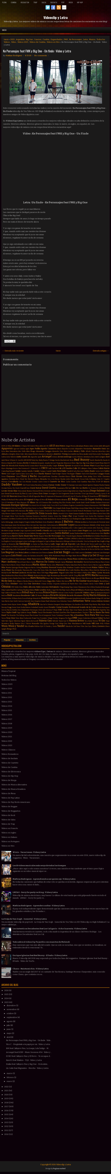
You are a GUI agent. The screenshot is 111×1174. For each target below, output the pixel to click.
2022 (6, 1087)
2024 (6, 998)
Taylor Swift (11, 612)
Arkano (54, 457)
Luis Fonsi (16, 555)
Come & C (100, 479)
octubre (10, 1013)
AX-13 (52, 445)
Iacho (3, 522)
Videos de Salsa (8, 820)
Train (34, 618)
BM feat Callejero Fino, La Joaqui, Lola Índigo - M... (28, 1048)
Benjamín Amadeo (44, 463)
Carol (8, 474)
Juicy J (17, 533)
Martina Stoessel (48, 567)
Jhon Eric (20, 528)
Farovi (41, 508)
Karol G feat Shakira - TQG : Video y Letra (24, 1060)
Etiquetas (20, 640)
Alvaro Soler (20, 454)
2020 (6, 1095)
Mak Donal (5, 559)
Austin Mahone (77, 457)
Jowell (33, 531)
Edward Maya (22, 496)
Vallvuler (55, 621)
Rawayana (100, 593)
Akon (59, 449)
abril (9, 1037)
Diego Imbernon (73, 491)
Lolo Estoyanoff (19, 549)
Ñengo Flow (11, 629)
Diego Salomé (97, 490)
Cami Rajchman (7, 471)
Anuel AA (26, 457)
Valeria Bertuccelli (32, 621)
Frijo (93, 511)
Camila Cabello (27, 471)
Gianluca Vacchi (85, 513)
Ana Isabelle (72, 454)
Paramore (82, 587)
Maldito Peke (40, 559)
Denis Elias (12, 491)
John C (71, 528)
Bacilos (57, 460)
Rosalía (83, 598)
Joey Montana (63, 528)
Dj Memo (35, 494)
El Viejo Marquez (21, 502)
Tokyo (102, 615)
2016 (6, 1110)
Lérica (38, 556)
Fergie (3, 511)
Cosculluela (13, 481)
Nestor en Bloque (93, 578)
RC (81, 592)
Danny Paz (11, 488)
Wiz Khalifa (29, 626)
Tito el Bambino (77, 615)
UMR (74, 618)
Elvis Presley (66, 502)
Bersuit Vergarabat (57, 463)
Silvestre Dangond (53, 604)
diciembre (11, 1005)
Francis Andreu (39, 511)
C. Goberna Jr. (34, 468)
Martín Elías (62, 567)
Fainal (19, 508)
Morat (63, 575)
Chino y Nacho (29, 476)
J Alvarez (57, 522)
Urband (94, 618)
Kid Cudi (9, 539)
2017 (6, 1106)
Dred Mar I (78, 494)
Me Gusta (53, 570)
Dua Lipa (85, 494)
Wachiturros (77, 623)
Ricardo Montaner (75, 595)
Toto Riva (19, 618)
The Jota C (85, 612)
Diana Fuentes (62, 491)
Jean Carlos (47, 525)
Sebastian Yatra (81, 600)
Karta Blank (24, 536)
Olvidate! (14, 584)
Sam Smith (14, 601)
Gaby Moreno (6, 513)
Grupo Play (67, 516)
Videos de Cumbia (37, 42)
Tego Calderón (22, 612)
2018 (6, 1102)
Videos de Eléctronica (11, 772)
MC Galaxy (44, 556)
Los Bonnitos (55, 549)
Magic (70, 556)
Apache (34, 457)
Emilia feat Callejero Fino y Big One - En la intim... (27, 1064)
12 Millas (9, 446)
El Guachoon (93, 496)
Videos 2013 (6, 702)
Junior (53, 533)
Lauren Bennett (35, 547)
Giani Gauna (73, 513)
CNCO (44, 468)
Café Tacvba (53, 468)
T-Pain (54, 610)
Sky (99, 604)
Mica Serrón (94, 570)
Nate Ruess (26, 578)
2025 (6, 994)
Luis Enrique (105, 553)
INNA (107, 519)
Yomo (78, 626)
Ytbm (82, 626)
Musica (92, 39)
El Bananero (58, 496)
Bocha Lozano (30, 466)
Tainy (67, 610)
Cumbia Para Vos (88, 482)
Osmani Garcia (88, 584)
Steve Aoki (42, 610)
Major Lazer (104, 556)
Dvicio (91, 493)
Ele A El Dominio (42, 502)
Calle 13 (76, 468)
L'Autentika (52, 539)
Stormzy (49, 610)
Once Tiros (23, 584)
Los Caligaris (73, 549)
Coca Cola (84, 479)
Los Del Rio (96, 549)
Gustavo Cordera (8, 519)
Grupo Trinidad (78, 516)
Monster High (45, 575)
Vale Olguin (9, 621)
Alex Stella (22, 451)
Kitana (21, 539)
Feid (72, 508)
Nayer (48, 578)
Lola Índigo (9, 549)
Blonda (12, 466)
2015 (6, 1114)
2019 (6, 1098)
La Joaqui (18, 541)
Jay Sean (40, 525)
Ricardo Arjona (58, 595)
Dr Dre (58, 494)
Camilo (36, 471)
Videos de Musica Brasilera (13, 789)
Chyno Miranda (40, 479)
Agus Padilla (35, 448)
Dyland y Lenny (100, 494)
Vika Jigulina (44, 623)
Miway (30, 575)
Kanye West (99, 533)
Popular (7, 640)
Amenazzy (42, 454)
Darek (17, 488)
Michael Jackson (19, 573)
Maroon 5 (60, 565)
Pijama (96, 590)
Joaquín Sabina (51, 528)
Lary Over (102, 544)
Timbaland (60, 615)
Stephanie (25, 610)
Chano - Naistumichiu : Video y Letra (31, 969)
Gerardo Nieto (51, 513)
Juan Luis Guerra (70, 531)
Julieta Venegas (36, 533)
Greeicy (50, 516)
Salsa (44, 2)
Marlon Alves (51, 565)
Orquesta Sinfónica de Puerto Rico (65, 584)
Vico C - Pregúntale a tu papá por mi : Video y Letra (28, 1044)
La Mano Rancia (54, 541)
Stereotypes (34, 610)
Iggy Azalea (14, 522)
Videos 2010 (6, 688)
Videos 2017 (6, 719)
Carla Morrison (78, 471)
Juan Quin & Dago (95, 531)
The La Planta (95, 612)
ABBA (41, 446)
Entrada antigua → (101, 351)
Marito (8, 565)
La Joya (25, 541)
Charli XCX (85, 474)
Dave (28, 488)
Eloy (60, 502)
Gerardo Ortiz (63, 513)
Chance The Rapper (68, 474)
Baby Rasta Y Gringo (47, 460)
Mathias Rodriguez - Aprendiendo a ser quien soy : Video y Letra (44, 879)
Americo (49, 454)
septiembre (12, 1017)
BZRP (29, 460)
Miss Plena (14, 575)
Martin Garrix (88, 565)
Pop (62, 2)
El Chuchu (77, 496)
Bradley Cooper (52, 466)
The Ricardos (11, 615)
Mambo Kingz (62, 559)
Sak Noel (107, 598)
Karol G (15, 536)
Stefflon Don (16, 610)
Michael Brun (105, 570)
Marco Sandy (31, 562)
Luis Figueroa (6, 556)
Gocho (22, 516)
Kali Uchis (87, 533)
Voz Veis (67, 623)
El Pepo (36, 500)
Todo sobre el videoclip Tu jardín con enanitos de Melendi (41, 942)
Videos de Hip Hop (9, 776)
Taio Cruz (73, 610)
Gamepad (25, 513)
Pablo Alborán (29, 587)
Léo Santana (31, 556)
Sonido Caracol (43, 607)
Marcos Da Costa (45, 561)
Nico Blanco (18, 581)
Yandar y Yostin (51, 626)
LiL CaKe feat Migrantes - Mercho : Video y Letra (27, 1068)
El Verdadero (9, 502)
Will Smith (87, 623)
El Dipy (84, 496)
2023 (12, 39)
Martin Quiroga (12, 567)
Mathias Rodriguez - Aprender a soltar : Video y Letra (39, 906)
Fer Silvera (97, 508)
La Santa (34, 544)
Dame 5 (64, 485)
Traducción (28, 618)
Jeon (76, 525)
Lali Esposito (70, 544)
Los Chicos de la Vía (84, 549)
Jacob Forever (100, 522)
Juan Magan (83, 530)
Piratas (13, 593)
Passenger (106, 587)
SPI (102, 598)
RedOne (4, 595)
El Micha (9, 500)
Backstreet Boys (67, 460)
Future (102, 511)
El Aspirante (49, 496)
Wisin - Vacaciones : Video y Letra (29, 852)
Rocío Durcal (22, 598)
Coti (20, 482)
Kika (13, 539)
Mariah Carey (59, 562)
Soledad (34, 607)
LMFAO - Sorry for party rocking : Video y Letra (35, 892)
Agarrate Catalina (19, 449)
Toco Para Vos (92, 615)
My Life (81, 575)
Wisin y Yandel (16, 626)
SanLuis (21, 601)
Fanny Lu (35, 508)
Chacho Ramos (44, 474)
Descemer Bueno (25, 491)
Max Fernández (17, 570)
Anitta (18, 457)
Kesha (88, 536)
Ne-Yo (53, 578)
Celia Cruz (33, 474)
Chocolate (54, 476)
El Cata (71, 496)
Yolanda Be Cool (70, 626)
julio (9, 1025)
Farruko (48, 508)
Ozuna (6, 586)
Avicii (93, 457)
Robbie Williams (12, 598)
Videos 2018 (6, 723)
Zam (86, 626)
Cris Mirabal (26, 482)
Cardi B (70, 471)
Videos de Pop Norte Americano (15, 802)
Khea (102, 536)
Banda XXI (11, 463)
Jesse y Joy (95, 525)
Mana (69, 559)
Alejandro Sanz (99, 448)
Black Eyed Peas (96, 463)
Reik (9, 595)
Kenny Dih (81, 536)
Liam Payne (69, 547)
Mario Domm (105, 562)
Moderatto (37, 575)
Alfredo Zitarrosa (92, 451)
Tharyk (40, 612)
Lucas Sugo (62, 552)
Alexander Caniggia (44, 451)
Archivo (32, 640)
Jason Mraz (26, 525)
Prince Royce (50, 592)
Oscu (80, 584)
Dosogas (52, 493)
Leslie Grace (60, 547)
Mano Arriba (78, 559)
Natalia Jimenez (104, 575)
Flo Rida (29, 511)
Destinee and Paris (50, 491)
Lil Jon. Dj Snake (85, 547)
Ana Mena (79, 454)
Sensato (4, 604)
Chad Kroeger (56, 474)
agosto (10, 1021)
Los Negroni (7, 552)
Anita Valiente (11, 457)
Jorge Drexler (14, 531)
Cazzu (27, 474)
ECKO (3, 496)
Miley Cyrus (97, 573)
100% (3, 446)
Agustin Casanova (48, 448)
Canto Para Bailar (58, 471)
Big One (29, 39)
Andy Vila (100, 454)
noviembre (12, 1009)
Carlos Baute (89, 471)
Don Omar (43, 493)
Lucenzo (82, 553)
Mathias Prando (86, 567)
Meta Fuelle (69, 570)
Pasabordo (98, 587)
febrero (10, 1077)
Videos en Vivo (53, 42)
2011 (6, 1130)
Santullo (27, 601)
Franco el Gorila (71, 511)
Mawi (8, 570)
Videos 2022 (6, 741)
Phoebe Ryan (89, 590)
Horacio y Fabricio (98, 519)
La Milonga (65, 541)
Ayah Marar (5, 460)
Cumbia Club (75, 482)
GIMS (108, 511)
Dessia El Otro (38, 491)
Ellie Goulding (53, 502)
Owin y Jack (104, 584)
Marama (105, 558)
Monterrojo (55, 575)
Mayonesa (26, 570)
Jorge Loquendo (25, 531)
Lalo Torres (90, 544)
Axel (108, 457)
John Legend (78, 528)
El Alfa (29, 496)
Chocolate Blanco (64, 476)
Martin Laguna (98, 565)
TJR (64, 610)
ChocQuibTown (44, 476)
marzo (10, 1073)
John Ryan (96, 528)
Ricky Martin (90, 595)
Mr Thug (75, 575)
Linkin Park (105, 546)
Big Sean (86, 463)
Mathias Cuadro (73, 567)
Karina (9, 536)
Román (69, 598)
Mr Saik (68, 575)
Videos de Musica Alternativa (14, 785)
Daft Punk (26, 485)
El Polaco (50, 499)
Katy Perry (33, 536)
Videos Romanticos (9, 754)
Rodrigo (29, 598)
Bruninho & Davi (78, 466)
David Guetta (49, 487)
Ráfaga (98, 598)
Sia (41, 604)
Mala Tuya (31, 559)
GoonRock (43, 516)
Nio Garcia (65, 581)
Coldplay (92, 479)
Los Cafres (64, 549)
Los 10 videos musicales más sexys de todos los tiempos (39, 865)
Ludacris (95, 553)
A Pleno (36, 446)
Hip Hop (80, 2)
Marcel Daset (21, 562)
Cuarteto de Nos (57, 481)
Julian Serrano (25, 533)
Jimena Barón (39, 528)
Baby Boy (35, 460)
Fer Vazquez (105, 508)
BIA (22, 460)
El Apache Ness (38, 496)
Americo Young (60, 454)
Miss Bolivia (6, 575)
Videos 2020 (6, 732)
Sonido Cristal (55, 607)
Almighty (12, 454)
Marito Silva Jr (16, 565)
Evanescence (94, 505)
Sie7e (45, 604)
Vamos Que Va (64, 621)
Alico (108, 451)
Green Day (58, 516)
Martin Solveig (36, 567)
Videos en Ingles (8, 833)
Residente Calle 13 (29, 595)
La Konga (31, 541)
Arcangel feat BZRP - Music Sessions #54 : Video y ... (29, 1052)
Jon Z (103, 528)
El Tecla (105, 500)
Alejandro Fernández (83, 449)
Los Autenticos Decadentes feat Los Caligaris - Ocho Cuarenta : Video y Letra (50, 929)
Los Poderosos (33, 553)
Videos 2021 (6, 736)
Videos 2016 (6, 715)
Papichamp (64, 587)
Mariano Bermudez (74, 562)
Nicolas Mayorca (28, 581)
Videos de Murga (8, 780)
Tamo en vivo (83, 610)
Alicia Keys (102, 451)
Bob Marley (20, 466)
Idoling (7, 522)
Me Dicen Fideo (43, 570)
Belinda (34, 463)
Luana (50, 552)
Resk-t (40, 595)
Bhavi (74, 463)
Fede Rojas (66, 508)
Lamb (96, 544)
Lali (62, 544)
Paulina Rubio (28, 590)
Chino (18, 476)
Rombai (45, 598)
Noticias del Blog (8, 675)
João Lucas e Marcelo (57, 531)
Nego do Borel (60, 578)
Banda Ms (99, 460)
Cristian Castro (37, 482)
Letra (85, 39)
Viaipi (108, 621)
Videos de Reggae (9, 806)
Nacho (95, 575)
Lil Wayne (95, 546)
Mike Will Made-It (76, 573)
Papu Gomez (74, 587)
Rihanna (101, 595)
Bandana (20, 463)
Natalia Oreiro (7, 578)
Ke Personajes (75, 39)
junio (9, 1029)
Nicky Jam (6, 580)
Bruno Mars (89, 465)
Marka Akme (39, 564)
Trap (35, 2)
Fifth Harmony (20, 511)
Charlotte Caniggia (96, 474)
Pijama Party (105, 590)
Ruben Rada (91, 598)
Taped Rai (103, 610)
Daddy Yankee (11, 484)
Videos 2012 (6, 697)
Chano (78, 474)
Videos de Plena (8, 793)
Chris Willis (97, 476)
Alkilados (5, 454)
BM (25, 460)
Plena (4, 2)
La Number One (81, 541)
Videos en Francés (9, 828)
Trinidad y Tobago (46, 618)
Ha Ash (35, 519)
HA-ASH (29, 519)
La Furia (11, 541)
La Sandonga (23, 543)
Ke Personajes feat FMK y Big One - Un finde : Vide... (29, 1040)
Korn (25, 539)
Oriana (43, 584)
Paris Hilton (91, 587)
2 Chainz (24, 446)
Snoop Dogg (6, 607)
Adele (100, 446)
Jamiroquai (8, 525)
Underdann (87, 618)
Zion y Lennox (98, 626)
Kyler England (32, 539)
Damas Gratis (54, 485)
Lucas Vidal (74, 553)
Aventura (87, 457)
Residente (17, 595)
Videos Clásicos (8, 750)
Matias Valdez (98, 567)
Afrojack (106, 446)
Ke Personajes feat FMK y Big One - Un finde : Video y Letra (37, 51)
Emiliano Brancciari (103, 502)
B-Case (18, 460)
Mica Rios (85, 570)
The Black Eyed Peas (59, 612)
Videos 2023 (22, 42)
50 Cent (30, 446)
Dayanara (61, 488)
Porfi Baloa (39, 593)
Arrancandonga (65, 457)
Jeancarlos (54, 525)
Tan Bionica (94, 610)
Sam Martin (5, 601)
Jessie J (103, 525)
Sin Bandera (76, 604)
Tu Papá (68, 618)
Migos (47, 573)
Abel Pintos (60, 446)
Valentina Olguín (20, 621)
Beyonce (67, 463)
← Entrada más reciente (13, 351)
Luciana (88, 552)
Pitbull (25, 592)
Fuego (97, 511)
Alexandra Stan (57, 451)
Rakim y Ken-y (89, 592)
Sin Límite (85, 604)
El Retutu (81, 500)
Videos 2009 (6, 684)
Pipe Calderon (6, 593)
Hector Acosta (56, 519)
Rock (71, 2)
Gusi (86, 516)
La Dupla (5, 541)
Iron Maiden (48, 522)
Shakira (33, 604)
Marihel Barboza (89, 562)
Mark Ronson (26, 565)
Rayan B (107, 593)
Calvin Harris (104, 468)
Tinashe (67, 615)
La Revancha (11, 544)
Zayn (90, 626)
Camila (17, 471)
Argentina (20, 39)
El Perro (43, 500)
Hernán (89, 519)
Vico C (23, 623)
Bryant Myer (99, 466)
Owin (96, 584)
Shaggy (24, 604)
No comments (40, 55)
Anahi (85, 454)
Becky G (26, 463)
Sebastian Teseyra (66, 601)
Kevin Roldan (95, 536)
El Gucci (103, 496)
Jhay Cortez (12, 528)
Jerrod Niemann (83, 525)
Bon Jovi (43, 466)
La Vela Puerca (44, 544)
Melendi (61, 570)
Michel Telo (31, 573)
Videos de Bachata (9, 758)
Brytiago (9, 468)
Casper (13, 474)
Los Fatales (105, 549)
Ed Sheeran (12, 496)
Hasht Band (47, 519)
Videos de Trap (8, 824)
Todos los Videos (8, 680)
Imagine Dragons (24, 522)
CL (40, 468)
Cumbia (13, 2)
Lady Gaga (55, 544)
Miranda (106, 573)
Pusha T (71, 593)
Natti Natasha (38, 578)
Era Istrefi (32, 505)
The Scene (34, 615)
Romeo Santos (58, 598)
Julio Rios (46, 533)
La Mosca (72, 541)
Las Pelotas (14, 547)
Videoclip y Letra (56, 17)
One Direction (34, 584)
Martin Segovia (24, 567)
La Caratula (88, 539)
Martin (80, 565)
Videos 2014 (6, 706)
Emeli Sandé (85, 502)
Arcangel (47, 456)
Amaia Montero (33, 454)
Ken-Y (64, 536)
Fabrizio (14, 508)
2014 (6, 1118)
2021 (6, 1090)
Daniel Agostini (88, 485)
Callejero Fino (86, 468)
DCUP (98, 482)
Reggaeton (25, 2)
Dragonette (65, 494)
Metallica (77, 570)
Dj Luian (29, 494)
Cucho (68, 482)
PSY (12, 587)
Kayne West (43, 536)
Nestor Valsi (80, 578)
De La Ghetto (82, 488)
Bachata (53, 2)
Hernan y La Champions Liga (73, 519)
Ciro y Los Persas (53, 479)
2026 (6, 990)
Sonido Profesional (70, 607)
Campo (43, 471)
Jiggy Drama (28, 528)
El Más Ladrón (19, 500)
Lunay (24, 556)
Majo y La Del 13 (90, 555)
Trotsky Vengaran (59, 618)
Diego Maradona (84, 491)
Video (13, 42)
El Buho (65, 496)
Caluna (95, 468)
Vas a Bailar (88, 621)
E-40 (108, 494)
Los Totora (43, 553)
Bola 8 (37, 466)
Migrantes (53, 573)
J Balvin (67, 521)
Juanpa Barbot (6, 533)
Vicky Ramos (15, 623)
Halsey (40, 519)
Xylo (41, 626)
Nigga (49, 581)
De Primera (92, 488)
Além (26, 454)
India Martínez (36, 522)
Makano (13, 559)
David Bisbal (35, 488)
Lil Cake (76, 547)
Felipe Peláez (88, 508)
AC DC (46, 446)
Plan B (32, 592)
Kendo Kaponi (72, 536)
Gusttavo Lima (21, 519)
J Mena (77, 522)
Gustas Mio (93, 516)
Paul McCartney (16, 590)
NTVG (88, 575)
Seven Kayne (11, 604)
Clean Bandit (74, 479)
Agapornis (7, 448)
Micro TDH (41, 573)
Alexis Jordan (68, 451)
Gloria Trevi (14, 516)
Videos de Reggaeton (10, 811)
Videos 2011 (6, 693)
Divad (7, 493)
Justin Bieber (62, 533)
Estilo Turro (51, 505)
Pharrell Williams (77, 590)
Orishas (49, 584)
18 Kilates (16, 446)
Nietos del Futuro (41, 581)
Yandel (61, 626)
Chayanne (10, 476)
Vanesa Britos (76, 620)
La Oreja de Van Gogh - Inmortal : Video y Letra (24, 919)
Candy (48, 471)
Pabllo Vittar (19, 587)
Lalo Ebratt (81, 544)
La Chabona (96, 539)
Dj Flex (22, 493)
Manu (86, 559)
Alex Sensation (11, 451)
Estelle (44, 505)
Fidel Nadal (10, 511)
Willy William (105, 623)
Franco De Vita (50, 511)
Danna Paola (99, 485)
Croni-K (46, 482)
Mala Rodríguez (21, 559)
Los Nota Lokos (22, 552)
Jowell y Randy (42, 530)
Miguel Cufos (64, 573)
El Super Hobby (93, 499)
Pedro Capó (51, 590)
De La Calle (70, 488)
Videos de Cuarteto (9, 763)
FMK (66, 39)
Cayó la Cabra (20, 474)
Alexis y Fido (79, 451)
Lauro (43, 547)
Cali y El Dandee (65, 468)
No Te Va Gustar (78, 580)
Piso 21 (19, 593)
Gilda (108, 513)
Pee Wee (59, 590)
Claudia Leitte (65, 479)
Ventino (95, 621)
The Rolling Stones (22, 615)
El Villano (31, 502)
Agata (27, 449)
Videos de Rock (8, 815)
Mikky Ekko (87, 573)
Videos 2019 (6, 728)
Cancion (37, 39)
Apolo (39, 457)
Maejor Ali (64, 556)
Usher (100, 618)
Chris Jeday (87, 476)
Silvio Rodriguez (66, 604)
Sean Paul (45, 601)
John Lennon (88, 528)
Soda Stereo (26, 607)
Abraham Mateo (82, 446)
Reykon (46, 595)
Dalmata (45, 485)
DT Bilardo (105, 482)
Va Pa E (107, 618)
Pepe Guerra (66, 590)
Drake (72, 494)
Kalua (93, 533)
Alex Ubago (30, 451)
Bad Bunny (81, 460)
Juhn (13, 533)
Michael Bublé (6, 573)
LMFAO (74, 539)
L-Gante (59, 538)
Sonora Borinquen (103, 607)
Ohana (7, 584)
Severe (19, 604)
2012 (6, 1126)
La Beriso (80, 539)
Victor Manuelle (32, 623)
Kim (16, 539)
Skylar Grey (105, 604)
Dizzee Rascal (14, 494)
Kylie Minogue (42, 539)
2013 (6, 1122)
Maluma (51, 558)
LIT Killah (67, 539)
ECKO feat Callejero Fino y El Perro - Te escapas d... (28, 1056)
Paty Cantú (5, 590)
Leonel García (50, 547)
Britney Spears (64, 465)
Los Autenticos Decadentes (38, 549)
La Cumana (105, 539)
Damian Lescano (75, 485)
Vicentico (5, 623)
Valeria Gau (45, 620)
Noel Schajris (93, 581)
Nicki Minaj (105, 578)
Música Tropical (8, 671)
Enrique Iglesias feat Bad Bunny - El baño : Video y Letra (40, 955)
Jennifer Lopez (66, 524)
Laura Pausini (23, 547)
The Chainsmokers (74, 612)
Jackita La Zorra (87, 522)
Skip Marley (93, 604)
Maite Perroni (77, 556)
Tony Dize (10, 618)
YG (45, 626)
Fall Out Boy (27, 508)
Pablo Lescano (42, 587)
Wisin (4, 626)
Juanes (106, 530)
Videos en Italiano (9, 837)
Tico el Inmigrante (45, 615)
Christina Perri (14, 479)
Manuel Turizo (94, 559)
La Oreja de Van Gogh (95, 541)
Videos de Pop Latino (10, 798)
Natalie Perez (17, 578)
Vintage (51, 623)
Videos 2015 (6, 710)
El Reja (73, 499)
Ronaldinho (77, 598)
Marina (97, 562)
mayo (9, 1033)
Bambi (92, 460)
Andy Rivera (92, 454)
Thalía (34, 612)
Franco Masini (61, 511)
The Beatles (47, 612)
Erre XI (39, 505)
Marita (3, 565)
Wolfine (37, 626)
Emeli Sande (76, 502)
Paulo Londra (40, 590)
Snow (18, 607)
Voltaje (61, 623)
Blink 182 (5, 466)
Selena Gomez (103, 601)
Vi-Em (102, 620)
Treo (38, 618)
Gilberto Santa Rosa (99, 513)
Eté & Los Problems (62, 505)
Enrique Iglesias (20, 505)
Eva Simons (85, 505)
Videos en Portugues (10, 841)
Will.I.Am (95, 623)
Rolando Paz (37, 598)
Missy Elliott (23, 575)
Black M (107, 463)
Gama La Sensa (16, 513)
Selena (93, 601)
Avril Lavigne (100, 457)
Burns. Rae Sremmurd (21, 468)
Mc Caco (33, 570)
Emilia (92, 502)
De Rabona (100, 488)
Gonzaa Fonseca (32, 516)
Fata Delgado (57, 508)
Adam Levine (93, 446)
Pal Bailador (54, 587)
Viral (56, 623)
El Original (28, 499)
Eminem (6, 505)
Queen (77, 593)
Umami (80, 618)
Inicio (4, 30)
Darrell (23, 488)
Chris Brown (76, 476)
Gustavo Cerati (103, 516)
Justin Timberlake (77, 533)
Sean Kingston (36, 601)
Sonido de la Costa (87, 607)
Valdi (3, 621)
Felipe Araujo (79, 508)
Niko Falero (56, 581)
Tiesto (54, 615)
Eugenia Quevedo (75, 505)
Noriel (102, 581)
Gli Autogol (5, 516)
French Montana (84, 511)
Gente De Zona (36, 513)
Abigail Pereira (71, 446)
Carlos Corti (99, 471)
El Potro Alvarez (61, 500)
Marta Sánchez (71, 565)
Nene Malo (70, 578)
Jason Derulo (17, 525)
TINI (60, 610)
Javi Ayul (33, 525)
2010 (6, 1134)
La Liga (45, 541)
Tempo (29, 612)
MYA (50, 556)
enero (10, 1081)
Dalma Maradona (36, 485)
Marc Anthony (9, 561)
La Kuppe (39, 541)
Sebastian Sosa (54, 601)
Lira (3, 549)
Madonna (57, 556)
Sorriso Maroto (6, 610)
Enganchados (56, 39)
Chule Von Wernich (27, 479)
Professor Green (62, 593)
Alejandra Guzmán (68, 449)
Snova (14, 607)
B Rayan (12, 460)
